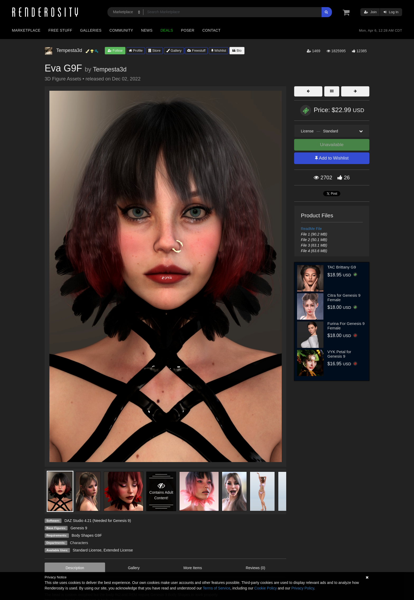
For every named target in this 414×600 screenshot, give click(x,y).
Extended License (118, 550)
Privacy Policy (302, 588)
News (146, 30)
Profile (136, 50)
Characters (79, 543)
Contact (211, 30)
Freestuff (196, 50)
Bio (236, 50)
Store (154, 50)
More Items (193, 568)
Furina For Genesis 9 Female (346, 325)
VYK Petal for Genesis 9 (339, 353)
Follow (115, 50)
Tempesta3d (109, 69)
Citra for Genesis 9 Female (343, 297)
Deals (167, 30)
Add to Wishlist (332, 158)
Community (121, 30)
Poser (187, 30)
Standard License (87, 550)
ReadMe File (311, 229)
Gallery (174, 50)
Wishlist (218, 50)
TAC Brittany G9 (341, 267)
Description (74, 568)
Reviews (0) (255, 568)
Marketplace (26, 30)
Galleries (90, 30)
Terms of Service (216, 588)
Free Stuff (60, 30)
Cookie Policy (265, 588)
